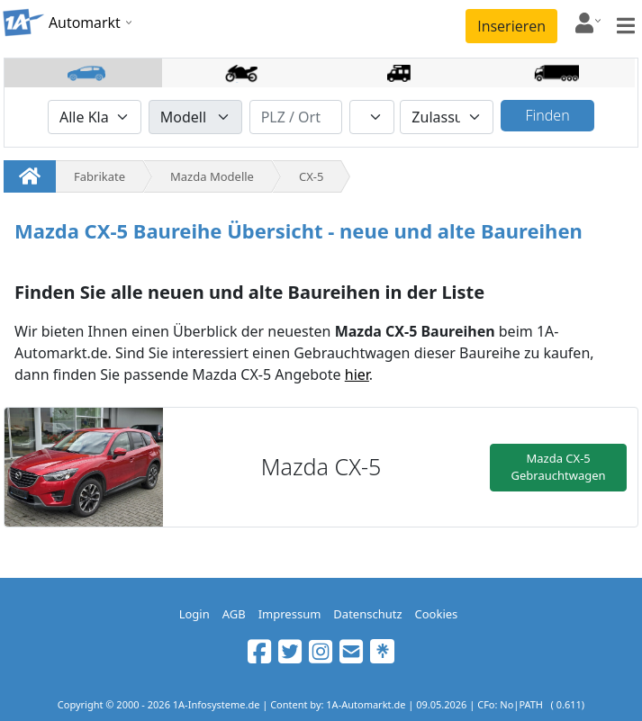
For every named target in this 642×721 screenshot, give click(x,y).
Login (194, 614)
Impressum (289, 614)
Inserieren (511, 26)
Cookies (436, 614)
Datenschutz (367, 614)
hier (357, 374)
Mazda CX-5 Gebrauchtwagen (558, 467)
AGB (234, 614)
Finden (547, 115)
